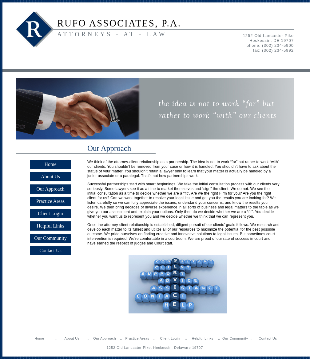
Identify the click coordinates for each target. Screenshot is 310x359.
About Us (50, 176)
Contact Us (50, 250)
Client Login (50, 213)
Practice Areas (50, 201)
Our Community (50, 238)
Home (50, 164)
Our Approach (50, 189)
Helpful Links (50, 225)
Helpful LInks (202, 338)
